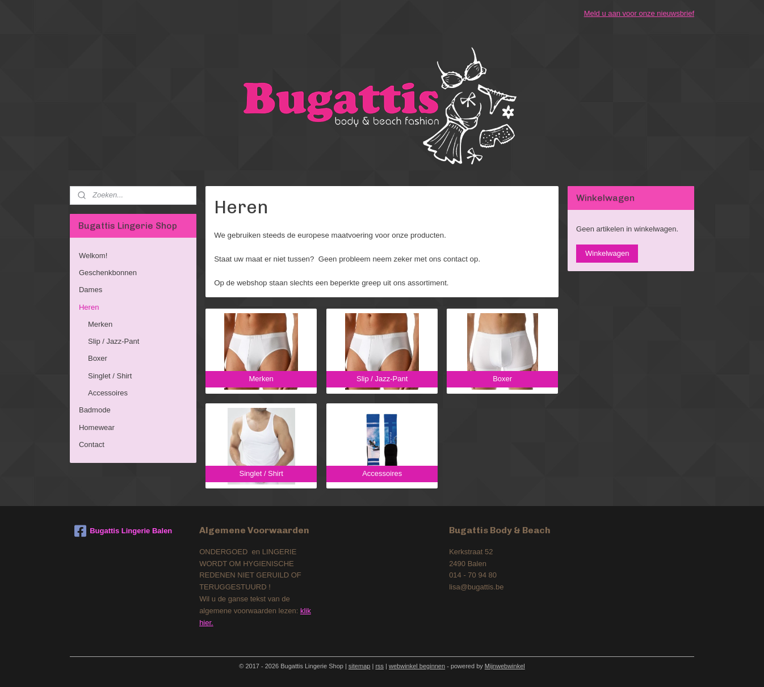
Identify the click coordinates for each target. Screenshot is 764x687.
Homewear (97, 427)
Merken (100, 324)
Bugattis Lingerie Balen (123, 531)
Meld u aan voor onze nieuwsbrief (639, 13)
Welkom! (93, 255)
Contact (91, 444)
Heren (89, 307)
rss (379, 666)
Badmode (95, 410)
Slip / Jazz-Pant (113, 341)
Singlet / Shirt (110, 376)
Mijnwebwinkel (505, 666)
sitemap (360, 666)
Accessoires (108, 393)
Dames (90, 289)
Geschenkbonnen (108, 272)
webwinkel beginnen (417, 666)
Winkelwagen (607, 253)
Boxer (97, 358)
